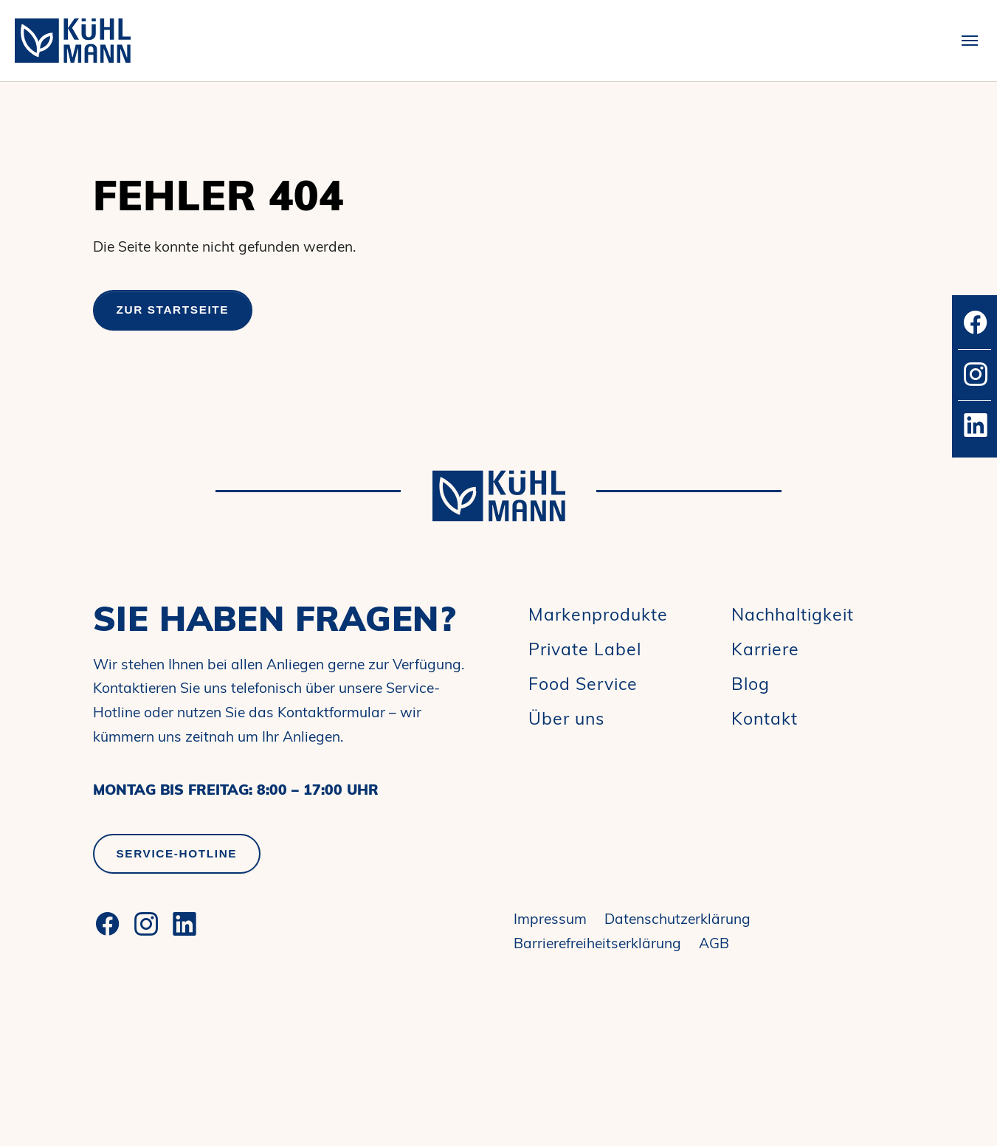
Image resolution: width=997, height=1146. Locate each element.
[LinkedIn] (184, 924)
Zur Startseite (173, 309)
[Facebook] (108, 924)
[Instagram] (146, 924)
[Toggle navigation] (969, 40)
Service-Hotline (177, 853)
